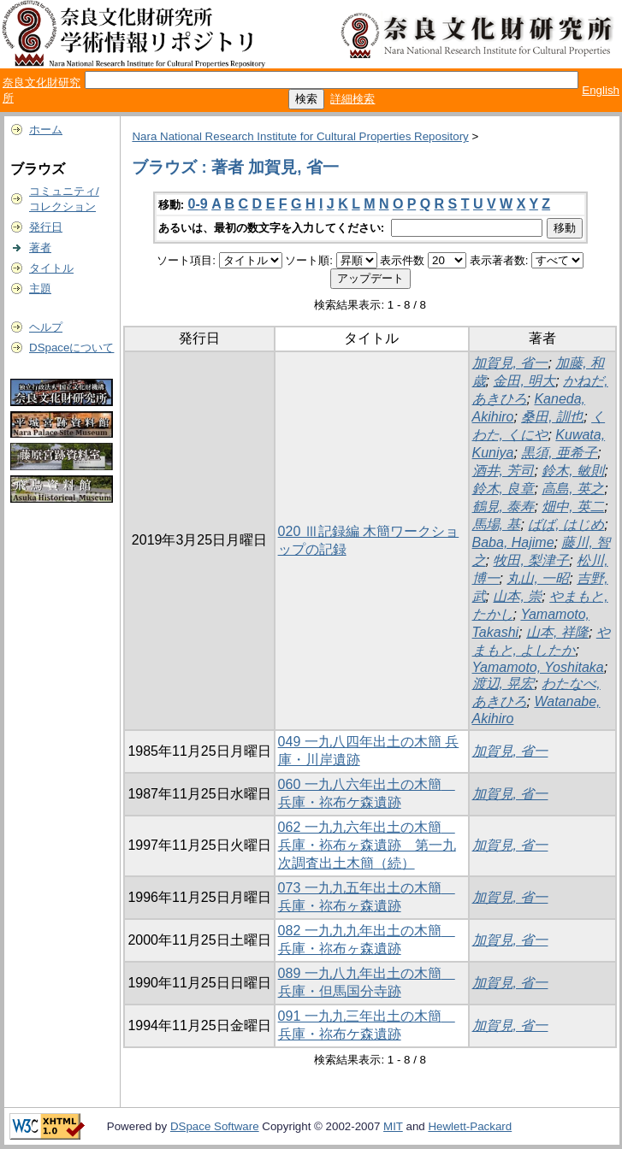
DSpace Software (214, 1126)
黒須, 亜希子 (559, 452)
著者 (40, 247)
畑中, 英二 (573, 506)
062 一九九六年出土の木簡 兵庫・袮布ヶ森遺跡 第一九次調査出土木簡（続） (367, 845)
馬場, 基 (496, 524)
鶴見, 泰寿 (503, 506)
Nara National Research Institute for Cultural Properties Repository (300, 136)
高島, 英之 (573, 488)
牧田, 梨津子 (531, 560)
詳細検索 (352, 98)
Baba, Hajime (513, 542)
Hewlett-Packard (470, 1126)
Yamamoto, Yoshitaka (538, 667)
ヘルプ (45, 327)
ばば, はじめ (566, 524)
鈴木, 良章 (503, 488)
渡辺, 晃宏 (503, 683)
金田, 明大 (524, 381)
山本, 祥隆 (557, 632)
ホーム (45, 129)
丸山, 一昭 (537, 578)
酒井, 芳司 (503, 470)
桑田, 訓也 (552, 417)
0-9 (198, 204)
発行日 (45, 227)
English (600, 90)
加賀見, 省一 (510, 363)
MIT (393, 1126)
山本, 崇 (517, 596)
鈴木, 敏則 (573, 470)
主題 (40, 288)
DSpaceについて (71, 347)
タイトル (51, 268)
